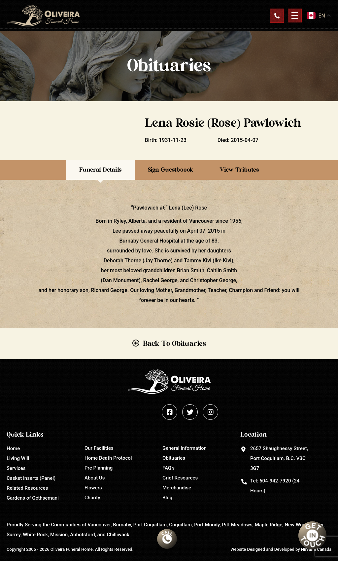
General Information (184, 448)
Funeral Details (100, 170)
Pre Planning (98, 468)
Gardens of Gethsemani (33, 498)
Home (13, 448)
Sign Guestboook (170, 170)
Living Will (18, 458)
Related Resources (27, 488)
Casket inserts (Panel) (31, 478)
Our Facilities (99, 448)
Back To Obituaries (174, 343)
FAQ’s (168, 468)
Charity (92, 498)
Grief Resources (180, 478)
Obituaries (173, 458)
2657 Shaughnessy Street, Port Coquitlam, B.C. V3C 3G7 (279, 458)
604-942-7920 (275, 481)
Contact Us (276, 15)
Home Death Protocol (108, 458)
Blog (167, 498)
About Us (94, 478)
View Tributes (239, 170)
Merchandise (176, 488)
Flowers (93, 488)
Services (16, 468)
